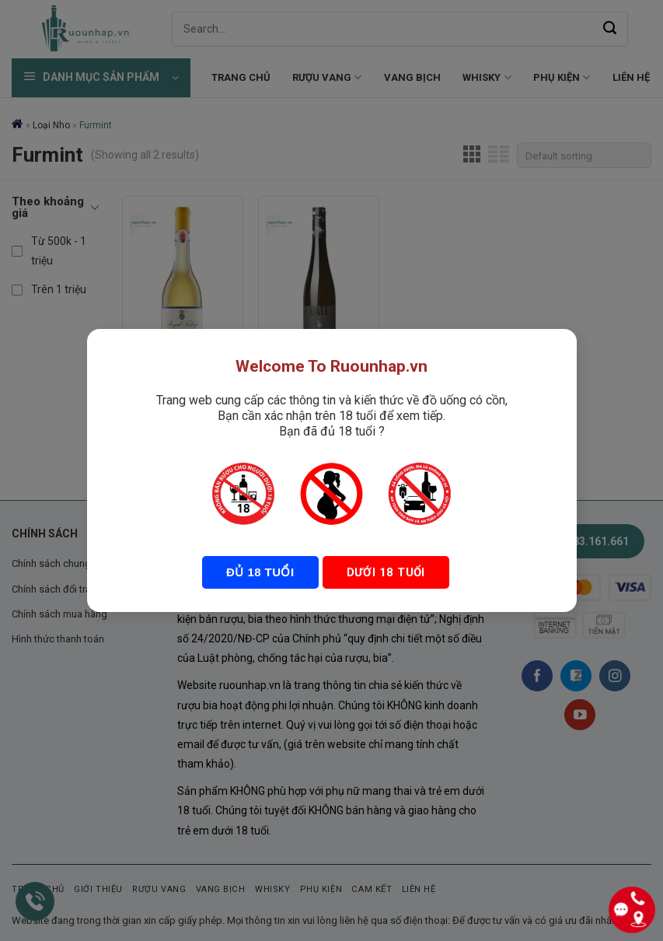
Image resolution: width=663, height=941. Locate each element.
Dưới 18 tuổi (383, 572)
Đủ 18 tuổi (261, 572)
